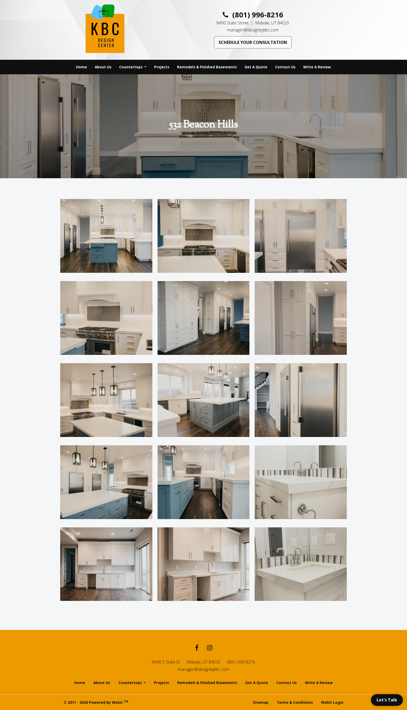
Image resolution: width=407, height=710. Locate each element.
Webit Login (332, 702)
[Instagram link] (209, 648)
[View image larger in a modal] (106, 236)
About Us (103, 66)
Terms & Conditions (295, 702)
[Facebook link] (197, 648)
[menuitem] (81, 67)
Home (81, 66)
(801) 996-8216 (253, 14)
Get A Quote (256, 66)
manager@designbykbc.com (253, 30)
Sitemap (260, 702)
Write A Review (317, 66)
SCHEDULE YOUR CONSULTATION (253, 42)
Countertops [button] (131, 66)
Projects (161, 66)
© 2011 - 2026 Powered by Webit (96, 702)
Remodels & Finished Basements (207, 66)
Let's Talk (387, 700)
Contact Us (285, 66)
